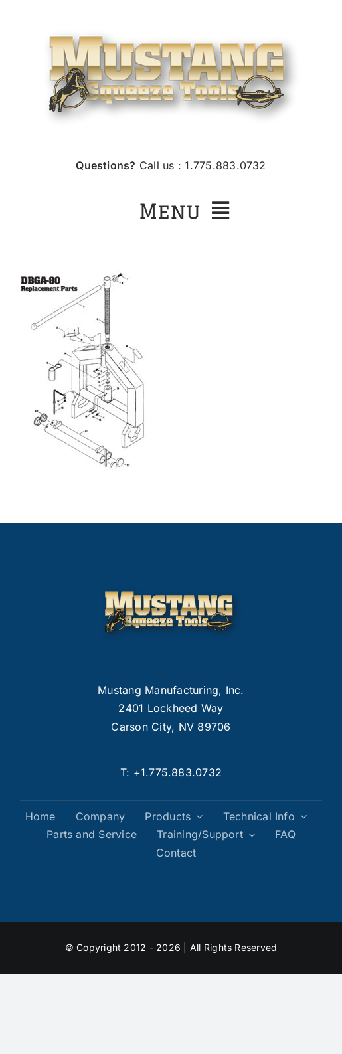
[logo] (171, 25)
